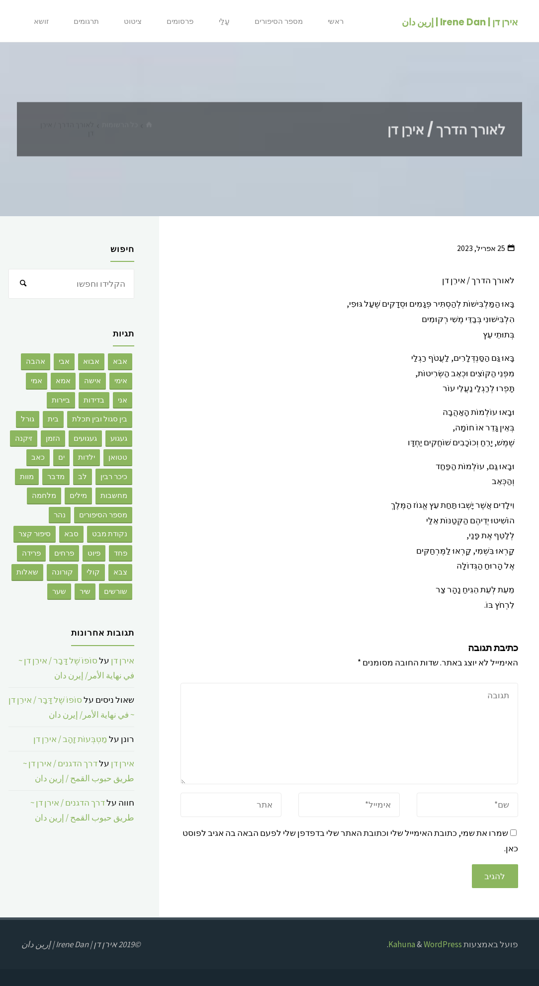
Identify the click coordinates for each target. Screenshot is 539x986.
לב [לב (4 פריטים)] (82, 476)
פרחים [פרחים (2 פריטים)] (64, 553)
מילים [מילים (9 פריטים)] (78, 495)
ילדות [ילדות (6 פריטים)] (86, 457)
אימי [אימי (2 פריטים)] (120, 380)
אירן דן (122, 660)
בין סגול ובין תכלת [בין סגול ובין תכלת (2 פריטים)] (99, 418)
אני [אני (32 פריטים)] (122, 400)
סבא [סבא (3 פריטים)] (71, 533)
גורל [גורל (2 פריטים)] (27, 418)
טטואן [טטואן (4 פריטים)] (117, 457)
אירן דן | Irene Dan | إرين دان (460, 21)
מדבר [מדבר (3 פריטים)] (56, 476)
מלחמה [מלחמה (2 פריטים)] (44, 495)
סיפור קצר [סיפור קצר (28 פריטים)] (34, 533)
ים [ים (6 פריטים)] (61, 457)
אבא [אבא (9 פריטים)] (120, 361)
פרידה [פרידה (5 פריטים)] (31, 553)
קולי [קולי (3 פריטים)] (93, 571)
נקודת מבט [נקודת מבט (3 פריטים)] (109, 533)
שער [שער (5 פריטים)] (59, 591)
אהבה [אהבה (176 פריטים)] (35, 361)
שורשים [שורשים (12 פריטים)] (115, 591)
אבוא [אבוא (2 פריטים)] (91, 361)
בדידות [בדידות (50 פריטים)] (94, 400)
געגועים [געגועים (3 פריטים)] (85, 438)
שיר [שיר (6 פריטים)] (85, 591)
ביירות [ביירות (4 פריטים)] (61, 400)
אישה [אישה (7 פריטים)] (92, 380)
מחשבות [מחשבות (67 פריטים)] (113, 495)
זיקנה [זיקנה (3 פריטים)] (23, 438)
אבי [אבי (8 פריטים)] (64, 361)
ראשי (336, 21)
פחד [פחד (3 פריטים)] (120, 553)
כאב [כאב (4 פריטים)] (38, 457)
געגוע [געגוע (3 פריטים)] (118, 438)
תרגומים (86, 21)
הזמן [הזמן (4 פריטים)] (53, 438)
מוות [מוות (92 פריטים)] (27, 476)
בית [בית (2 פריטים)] (53, 418)
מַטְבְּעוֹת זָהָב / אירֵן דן (70, 739)
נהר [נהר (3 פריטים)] (60, 514)
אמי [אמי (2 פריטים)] (36, 380)
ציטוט (133, 21)
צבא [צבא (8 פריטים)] (120, 571)
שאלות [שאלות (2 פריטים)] (27, 571)
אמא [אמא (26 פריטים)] (63, 380)
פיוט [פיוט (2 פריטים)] (94, 553)
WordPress (443, 944)
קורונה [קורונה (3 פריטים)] (62, 571)
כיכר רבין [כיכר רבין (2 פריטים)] (113, 476)
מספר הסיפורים (279, 21)
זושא (41, 21)
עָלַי (224, 21)
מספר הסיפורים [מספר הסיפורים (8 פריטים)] (103, 514)
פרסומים (180, 21)
